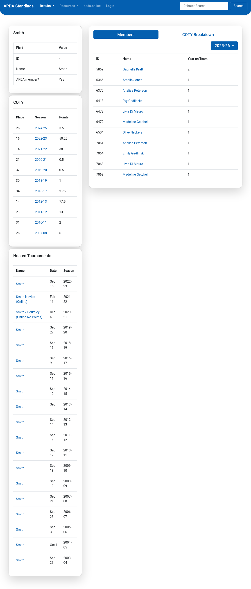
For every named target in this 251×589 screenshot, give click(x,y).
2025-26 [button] (223, 45)
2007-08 (41, 233)
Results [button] (46, 6)
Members (125, 34)
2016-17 (41, 191)
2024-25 (41, 128)
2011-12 (41, 212)
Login (110, 6)
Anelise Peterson (135, 91)
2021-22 (41, 149)
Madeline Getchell (136, 122)
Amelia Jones (132, 80)
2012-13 (41, 202)
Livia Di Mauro (133, 111)
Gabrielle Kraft (133, 69)
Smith (20, 284)
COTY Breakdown (198, 34)
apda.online (92, 6)
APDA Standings (19, 6)
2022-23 (41, 138)
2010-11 (41, 222)
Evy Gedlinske (132, 101)
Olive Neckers (132, 132)
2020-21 (41, 160)
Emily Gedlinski (134, 153)
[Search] (204, 6)
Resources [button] (68, 6)
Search (239, 6)
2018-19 (41, 181)
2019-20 (41, 170)
